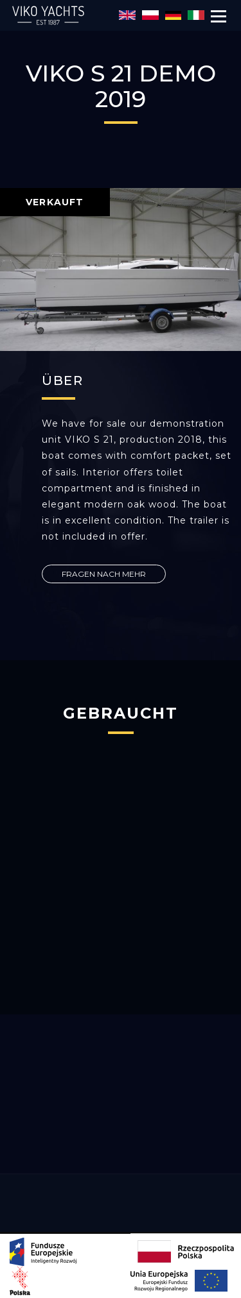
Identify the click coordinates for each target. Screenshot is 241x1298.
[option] (120, 269)
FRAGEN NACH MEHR (104, 574)
